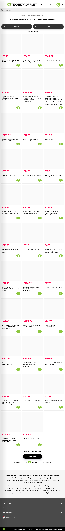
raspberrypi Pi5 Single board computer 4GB (53, 61)
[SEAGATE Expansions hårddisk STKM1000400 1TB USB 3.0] (11, 80)
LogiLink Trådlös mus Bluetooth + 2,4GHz (8, 363)
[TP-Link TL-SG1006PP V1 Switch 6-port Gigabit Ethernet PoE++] (53, 195)
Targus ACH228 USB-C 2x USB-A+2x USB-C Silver (31, 250)
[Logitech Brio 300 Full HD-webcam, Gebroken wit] (32, 195)
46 (26, 462)
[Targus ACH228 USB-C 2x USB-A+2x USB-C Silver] (32, 233)
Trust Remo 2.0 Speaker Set (31, 400)
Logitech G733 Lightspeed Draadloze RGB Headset (10, 140)
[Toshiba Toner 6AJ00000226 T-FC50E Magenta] (53, 346)
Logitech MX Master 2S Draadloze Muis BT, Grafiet (10, 212)
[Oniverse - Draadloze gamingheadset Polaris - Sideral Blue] (11, 422)
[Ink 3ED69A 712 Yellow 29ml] (32, 422)
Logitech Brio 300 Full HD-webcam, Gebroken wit (31, 212)
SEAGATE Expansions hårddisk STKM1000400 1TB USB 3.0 (10, 98)
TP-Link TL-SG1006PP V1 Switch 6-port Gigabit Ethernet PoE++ (52, 213)
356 (41, 462)
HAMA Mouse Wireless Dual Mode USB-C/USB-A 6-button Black (11, 251)
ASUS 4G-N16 (49, 139)
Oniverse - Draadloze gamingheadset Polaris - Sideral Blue (9, 440)
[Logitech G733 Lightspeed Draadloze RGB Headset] (11, 123)
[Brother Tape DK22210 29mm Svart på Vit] (53, 159)
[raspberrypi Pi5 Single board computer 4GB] (53, 44)
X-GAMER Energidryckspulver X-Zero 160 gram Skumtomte (32, 61)
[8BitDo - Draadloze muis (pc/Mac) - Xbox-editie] (32, 123)
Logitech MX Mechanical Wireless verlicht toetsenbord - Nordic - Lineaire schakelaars (32, 99)
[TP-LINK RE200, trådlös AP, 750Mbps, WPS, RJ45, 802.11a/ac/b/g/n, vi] (11, 384)
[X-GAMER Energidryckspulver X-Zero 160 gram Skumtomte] (32, 44)
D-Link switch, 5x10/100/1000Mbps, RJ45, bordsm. (10, 288)
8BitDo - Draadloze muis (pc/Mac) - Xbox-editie (30, 140)
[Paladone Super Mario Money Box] (32, 159)
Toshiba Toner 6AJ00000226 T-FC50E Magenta (53, 363)
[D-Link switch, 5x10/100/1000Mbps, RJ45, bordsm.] (11, 271)
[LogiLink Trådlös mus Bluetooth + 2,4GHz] (11, 346)
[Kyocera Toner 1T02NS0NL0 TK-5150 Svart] (32, 309)
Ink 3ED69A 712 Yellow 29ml (31, 438)
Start (22, 15)
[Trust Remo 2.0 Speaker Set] (32, 384)
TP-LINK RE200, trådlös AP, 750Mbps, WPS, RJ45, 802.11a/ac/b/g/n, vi (10, 402)
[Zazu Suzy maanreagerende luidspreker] (53, 384)
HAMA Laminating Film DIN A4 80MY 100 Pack (53, 326)
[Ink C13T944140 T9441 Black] (53, 271)
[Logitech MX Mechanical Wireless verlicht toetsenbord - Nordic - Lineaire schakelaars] (32, 80)
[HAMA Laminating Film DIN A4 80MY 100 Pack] (53, 309)
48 (33, 462)
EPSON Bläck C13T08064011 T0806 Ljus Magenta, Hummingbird (10, 326)
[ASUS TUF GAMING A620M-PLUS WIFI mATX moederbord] (32, 271)
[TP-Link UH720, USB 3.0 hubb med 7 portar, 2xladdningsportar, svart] (53, 233)
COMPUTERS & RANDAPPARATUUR (34, 15)
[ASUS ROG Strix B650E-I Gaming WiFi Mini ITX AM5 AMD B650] (32, 346)
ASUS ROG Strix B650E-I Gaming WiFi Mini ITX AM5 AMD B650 (31, 364)
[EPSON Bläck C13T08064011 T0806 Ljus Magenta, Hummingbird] (11, 309)
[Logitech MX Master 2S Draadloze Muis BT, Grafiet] (11, 195)
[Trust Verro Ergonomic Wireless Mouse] (11, 159)
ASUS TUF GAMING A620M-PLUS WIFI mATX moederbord (31, 288)
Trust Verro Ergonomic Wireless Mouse (9, 176)
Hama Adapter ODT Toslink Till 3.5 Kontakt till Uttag (10, 61)
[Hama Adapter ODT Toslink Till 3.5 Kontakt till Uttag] (11, 44)
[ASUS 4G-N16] (53, 123)
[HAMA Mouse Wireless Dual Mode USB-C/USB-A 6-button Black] (11, 233)
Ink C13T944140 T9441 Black (53, 287)
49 (36, 462)
